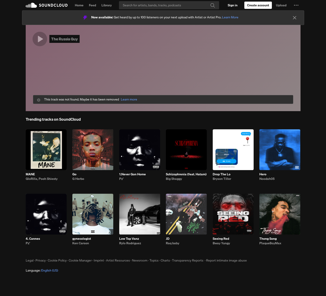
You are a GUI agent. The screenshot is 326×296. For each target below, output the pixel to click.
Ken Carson (80, 243)
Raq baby (172, 243)
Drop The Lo (221, 174)
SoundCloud (47, 5)
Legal (29, 260)
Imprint (99, 260)
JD (167, 238)
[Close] (294, 17)
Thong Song (268, 238)
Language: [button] (42, 270)
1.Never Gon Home (132, 174)
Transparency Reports (187, 260)
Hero (262, 174)
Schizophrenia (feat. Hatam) (186, 174)
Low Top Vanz (129, 238)
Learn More (230, 17)
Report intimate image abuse (226, 260)
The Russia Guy (64, 39)
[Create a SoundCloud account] (258, 5)
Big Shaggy (174, 178)
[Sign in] (232, 5)
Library (106, 5)
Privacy (40, 260)
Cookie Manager (80, 260)
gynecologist (81, 238)
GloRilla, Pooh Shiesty (42, 178)
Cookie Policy (57, 260)
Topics (154, 260)
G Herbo (78, 178)
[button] (296, 5)
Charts (165, 260)
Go (74, 174)
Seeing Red (221, 238)
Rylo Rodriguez (130, 243)
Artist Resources (118, 260)
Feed (92, 5)
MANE (30, 174)
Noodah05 (267, 178)
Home (79, 5)
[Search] (169, 5)
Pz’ (121, 178)
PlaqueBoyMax (270, 243)
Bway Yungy (221, 243)
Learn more (129, 99)
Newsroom (139, 260)
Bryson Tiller (222, 178)
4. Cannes (33, 238)
